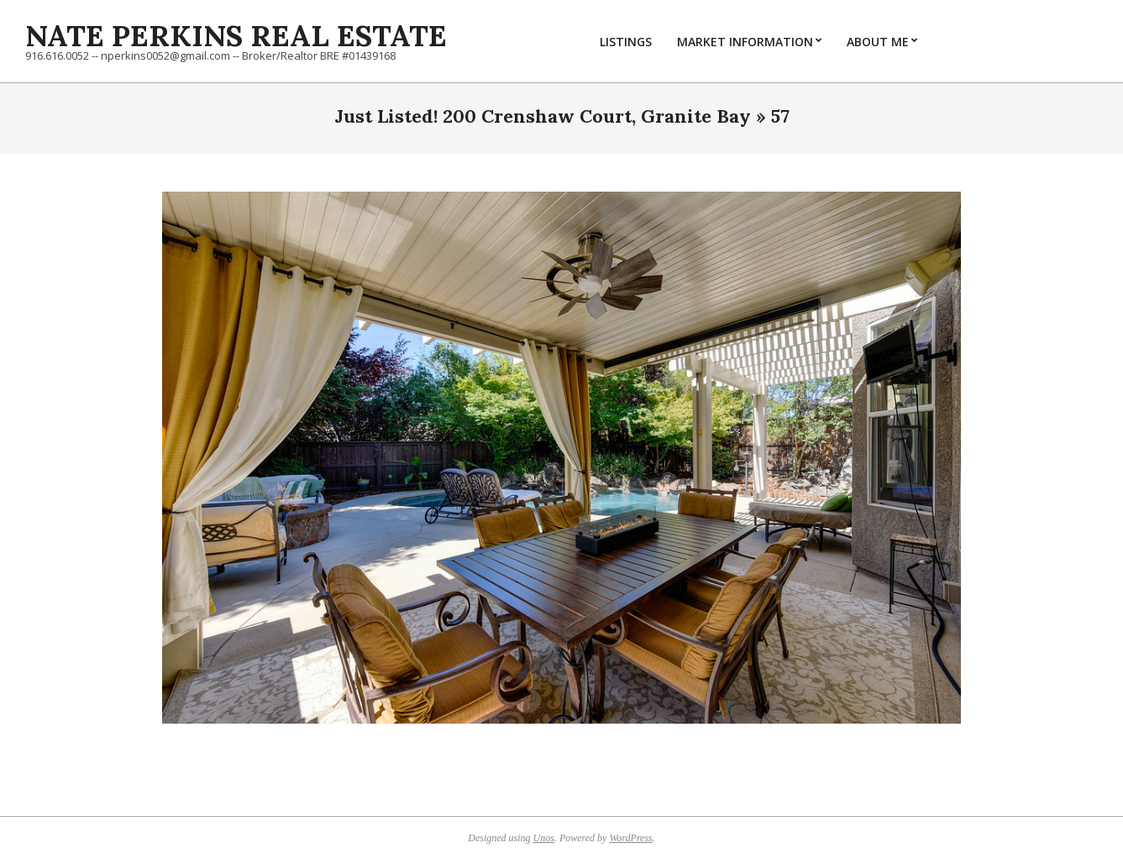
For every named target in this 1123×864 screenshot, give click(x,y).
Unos (543, 838)
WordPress (630, 838)
